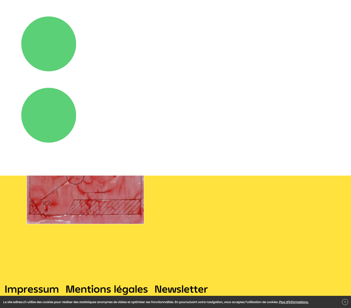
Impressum (32, 289)
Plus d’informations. (294, 302)
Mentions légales (107, 289)
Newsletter (181, 289)
